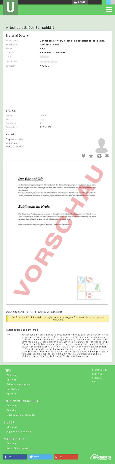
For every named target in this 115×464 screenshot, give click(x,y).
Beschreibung (12, 41)
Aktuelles (11, 375)
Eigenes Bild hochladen (19, 431)
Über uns (11, 380)
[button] (15, 457)
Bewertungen (11, 61)
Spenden (11, 393)
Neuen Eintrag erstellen (19, 448)
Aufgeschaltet (12, 127)
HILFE (95, 381)
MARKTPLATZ (14, 439)
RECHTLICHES (99, 370)
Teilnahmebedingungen (19, 384)
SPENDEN (97, 378)
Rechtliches (13, 389)
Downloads (11, 123)
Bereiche (11, 410)
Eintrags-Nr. (11, 115)
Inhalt (8, 335)
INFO (7, 370)
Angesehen (11, 119)
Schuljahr (10, 52)
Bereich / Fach (12, 44)
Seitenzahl (10, 66)
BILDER (9, 422)
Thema (9, 48)
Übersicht (12, 405)
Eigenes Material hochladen (21, 415)
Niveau (9, 56)
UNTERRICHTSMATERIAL (22, 401)
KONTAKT (97, 374)
